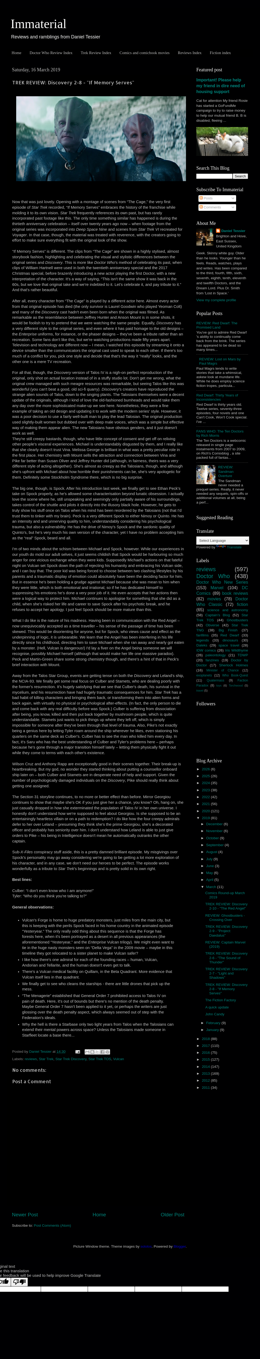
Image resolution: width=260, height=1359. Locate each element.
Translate (229, 547)
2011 (206, 1088)
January (213, 1030)
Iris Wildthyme (236, 650)
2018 (206, 1039)
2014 (206, 1067)
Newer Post (25, 1214)
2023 (206, 790)
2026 (206, 769)
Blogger (180, 1246)
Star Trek (46, 1059)
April (210, 880)
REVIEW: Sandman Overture (225, 471)
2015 (206, 1059)
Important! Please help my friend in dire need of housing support (220, 86)
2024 (206, 783)
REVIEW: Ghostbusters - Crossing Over (225, 918)
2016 (206, 1053)
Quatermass (215, 680)
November (215, 831)
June (210, 866)
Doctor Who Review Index (50, 53)
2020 (206, 811)
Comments (210, 207)
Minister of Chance (222, 670)
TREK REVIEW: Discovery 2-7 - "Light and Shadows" (226, 973)
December (215, 824)
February (214, 1023)
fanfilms (202, 635)
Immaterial (39, 24)
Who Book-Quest (235, 675)
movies (214, 598)
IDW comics (206, 650)
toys (219, 685)
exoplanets (204, 675)
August (212, 852)
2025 (206, 776)
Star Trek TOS (99, 1059)
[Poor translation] (19, 1282)
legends (202, 640)
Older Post (172, 1214)
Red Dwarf (229, 635)
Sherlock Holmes (233, 665)
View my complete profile (216, 300)
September (215, 845)
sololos (146, 1246)
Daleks (201, 645)
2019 (206, 818)
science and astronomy (227, 610)
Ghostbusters (237, 620)
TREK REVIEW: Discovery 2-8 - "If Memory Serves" (226, 989)
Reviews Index (190, 53)
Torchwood (235, 685)
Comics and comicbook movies (144, 53)
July (210, 859)
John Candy (214, 1014)
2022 (206, 797)
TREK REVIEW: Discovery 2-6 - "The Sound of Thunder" (226, 957)
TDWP (242, 655)
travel (199, 690)
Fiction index (220, 53)
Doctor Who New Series (222, 582)
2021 (206, 804)
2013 (206, 1074)
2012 (206, 1080)
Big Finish (228, 630)
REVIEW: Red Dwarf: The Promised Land (216, 325)
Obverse (212, 625)
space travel (229, 645)
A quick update (217, 1007)
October (213, 838)
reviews (31, 1059)
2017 (206, 1046)
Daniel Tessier (233, 231)
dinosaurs (230, 640)
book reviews (235, 593)
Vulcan (118, 1059)
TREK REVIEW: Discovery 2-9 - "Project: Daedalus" (226, 931)
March (211, 887)
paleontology (215, 655)
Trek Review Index (96, 53)
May (210, 873)
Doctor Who (213, 576)
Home (16, 53)
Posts (206, 198)
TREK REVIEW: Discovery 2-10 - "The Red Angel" (226, 906)
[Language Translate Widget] (222, 540)
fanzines (212, 660)
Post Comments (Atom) (52, 1225)
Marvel (217, 587)
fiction (242, 604)
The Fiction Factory (220, 1000)
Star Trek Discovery (70, 1059)
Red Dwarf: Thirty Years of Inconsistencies (217, 397)
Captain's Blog (217, 615)
